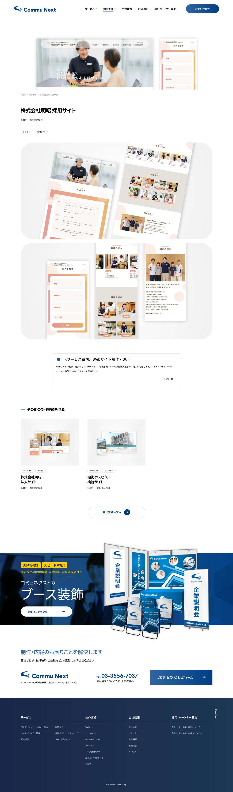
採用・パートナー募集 (184, 717)
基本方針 (133, 726)
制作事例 (32, 94)
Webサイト (90, 726)
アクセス (132, 751)
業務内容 (133, 745)
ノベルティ (89, 745)
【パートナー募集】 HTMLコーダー (187, 726)
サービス (26, 717)
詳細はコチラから (54, 611)
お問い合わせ (202, 8)
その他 (88, 763)
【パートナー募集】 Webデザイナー (187, 732)
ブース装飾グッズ (63, 738)
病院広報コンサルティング (67, 732)
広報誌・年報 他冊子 (94, 757)
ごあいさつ (133, 732)
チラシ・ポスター (92, 738)
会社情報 (134, 717)
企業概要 (133, 738)
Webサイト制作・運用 (30, 732)
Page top (216, 713)
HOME (23, 94)
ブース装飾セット (93, 751)
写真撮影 (25, 738)
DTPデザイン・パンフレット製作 (34, 726)
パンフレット (90, 732)
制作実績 (91, 717)
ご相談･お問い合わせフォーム (181, 677)
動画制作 (59, 726)
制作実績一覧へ (116, 510)
